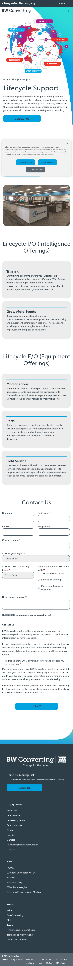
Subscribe (24, 787)
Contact (11, 849)
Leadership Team (16, 820)
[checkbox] (54, 581)
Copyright (20, 959)
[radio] (54, 573)
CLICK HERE (8, 615)
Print (9, 910)
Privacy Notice (13, 676)
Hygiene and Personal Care (21, 930)
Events (10, 835)
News (10, 830)
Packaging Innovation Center (22, 844)
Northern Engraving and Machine (24, 892)
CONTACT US (22, 118)
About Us (12, 810)
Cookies (5, 959)
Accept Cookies (47, 162)
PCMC (10, 867)
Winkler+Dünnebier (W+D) (21, 872)
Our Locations (14, 825)
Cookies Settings (36, 169)
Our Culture (13, 815)
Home (6, 79)
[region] (36, 158)
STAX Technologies (17, 887)
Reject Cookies (26, 162)
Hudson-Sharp (14, 882)
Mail (9, 920)
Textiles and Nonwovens (20, 934)
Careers (62, 3)
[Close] (67, 144)
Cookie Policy (53, 679)
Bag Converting (15, 915)
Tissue (10, 925)
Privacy (12, 959)
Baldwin (11, 877)
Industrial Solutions (17, 939)
